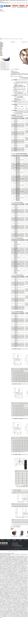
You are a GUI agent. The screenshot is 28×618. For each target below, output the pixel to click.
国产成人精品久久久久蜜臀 (21, 583)
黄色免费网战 (8, 595)
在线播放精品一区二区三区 (19, 615)
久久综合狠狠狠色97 (9, 567)
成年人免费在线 (21, 577)
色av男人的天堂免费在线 (14, 599)
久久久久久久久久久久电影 (3, 583)
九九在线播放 (20, 590)
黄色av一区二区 (5, 609)
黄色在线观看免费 (14, 567)
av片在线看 (1, 587)
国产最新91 (26, 587)
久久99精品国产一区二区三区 (15, 561)
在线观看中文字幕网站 (21, 591)
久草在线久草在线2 (19, 610)
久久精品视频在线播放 (9, 571)
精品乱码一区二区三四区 (7, 588)
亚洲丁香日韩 (3, 558)
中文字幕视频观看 (21, 587)
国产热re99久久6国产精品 (9, 591)
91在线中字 (25, 611)
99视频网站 (21, 589)
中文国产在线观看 (7, 580)
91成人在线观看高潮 (17, 580)
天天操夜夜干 (2, 606)
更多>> (12, 529)
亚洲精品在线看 (13, 588)
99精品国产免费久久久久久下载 (17, 569)
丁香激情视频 (23, 607)
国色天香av (11, 562)
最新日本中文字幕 (8, 599)
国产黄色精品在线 (12, 595)
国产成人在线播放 (9, 598)
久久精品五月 (20, 599)
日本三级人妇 (5, 608)
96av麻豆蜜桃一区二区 (21, 579)
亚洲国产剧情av (4, 600)
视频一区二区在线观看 (22, 581)
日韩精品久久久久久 (15, 568)
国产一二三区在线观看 (15, 563)
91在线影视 (21, 578)
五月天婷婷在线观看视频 (8, 570)
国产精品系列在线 (8, 564)
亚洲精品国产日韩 (20, 605)
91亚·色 (16, 579)
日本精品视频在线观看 (5, 568)
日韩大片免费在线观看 (15, 577)
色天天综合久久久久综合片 (20, 608)
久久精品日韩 (12, 580)
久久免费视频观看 (15, 560)
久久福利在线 (24, 592)
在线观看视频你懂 (8, 605)
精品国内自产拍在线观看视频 (19, 611)
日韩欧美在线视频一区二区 (4, 614)
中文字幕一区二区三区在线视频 (23, 586)
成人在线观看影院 (18, 564)
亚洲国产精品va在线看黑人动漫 (15, 597)
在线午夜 (17, 581)
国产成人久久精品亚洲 (6, 590)
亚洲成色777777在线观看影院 (21, 567)
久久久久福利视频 (11, 606)
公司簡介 (1, 11)
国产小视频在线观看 (24, 598)
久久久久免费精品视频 (3, 616)
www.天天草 (13, 600)
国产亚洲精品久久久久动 (12, 578)
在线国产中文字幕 (21, 595)
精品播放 (23, 610)
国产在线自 (3, 605)
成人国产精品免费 (14, 583)
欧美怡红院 (9, 592)
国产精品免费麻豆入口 (18, 600)
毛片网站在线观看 (5, 592)
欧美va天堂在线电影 (3, 591)
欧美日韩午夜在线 (22, 597)
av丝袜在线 (17, 572)
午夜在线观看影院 (21, 561)
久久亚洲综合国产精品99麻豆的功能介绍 (5, 597)
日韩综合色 (10, 568)
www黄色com (4, 567)
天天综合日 (14, 581)
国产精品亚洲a (25, 568)
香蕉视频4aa (13, 592)
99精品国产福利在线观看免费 (8, 607)
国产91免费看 (18, 588)
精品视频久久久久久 (3, 599)
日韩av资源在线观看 (10, 610)
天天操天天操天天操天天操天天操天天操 (10, 572)
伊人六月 (25, 589)
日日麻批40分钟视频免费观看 (13, 559)
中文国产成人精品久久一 (16, 589)
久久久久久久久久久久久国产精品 (13, 590)
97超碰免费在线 (14, 609)
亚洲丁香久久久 (8, 586)
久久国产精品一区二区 (10, 608)
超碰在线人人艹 (19, 582)
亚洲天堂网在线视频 (11, 573)
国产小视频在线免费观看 (23, 588)
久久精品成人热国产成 (14, 605)
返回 (11, 527)
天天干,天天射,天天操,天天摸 (16, 596)
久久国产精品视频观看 (12, 579)
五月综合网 (10, 614)
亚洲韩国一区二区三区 (20, 559)
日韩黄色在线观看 (20, 571)
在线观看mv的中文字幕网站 (16, 616)
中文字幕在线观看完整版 (8, 596)
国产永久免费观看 (15, 562)
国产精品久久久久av (25, 606)
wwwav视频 (15, 608)
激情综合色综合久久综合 (11, 615)
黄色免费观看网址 (25, 615)
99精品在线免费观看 (23, 570)
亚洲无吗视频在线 (23, 616)
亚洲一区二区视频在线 (20, 609)
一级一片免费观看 (3, 586)
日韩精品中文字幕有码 (22, 573)
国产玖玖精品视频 (8, 558)
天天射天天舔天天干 (24, 582)
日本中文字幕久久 (8, 600)
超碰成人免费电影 (25, 590)
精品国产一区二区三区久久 (8, 577)
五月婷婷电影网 (10, 560)
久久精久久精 (22, 596)
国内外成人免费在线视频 (9, 589)
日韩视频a (25, 595)
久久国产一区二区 (6, 606)
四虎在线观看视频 (25, 605)
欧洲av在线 (9, 563)
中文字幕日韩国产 (11, 587)
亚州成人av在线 (5, 563)
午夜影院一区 (19, 598)
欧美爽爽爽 (4, 571)
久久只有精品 (6, 578)
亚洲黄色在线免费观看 (21, 563)
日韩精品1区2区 (10, 609)
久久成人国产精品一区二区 (20, 601)
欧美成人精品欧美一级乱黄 (18, 606)
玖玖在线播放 (25, 558)
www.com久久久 (16, 587)
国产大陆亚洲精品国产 (9, 581)
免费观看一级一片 (15, 571)
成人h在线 (25, 579)
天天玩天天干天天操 (9, 616)
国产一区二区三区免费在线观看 (4, 559)
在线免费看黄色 (8, 561)
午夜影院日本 (14, 601)
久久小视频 (7, 601)
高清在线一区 (21, 572)
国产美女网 (1, 607)
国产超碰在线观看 (6, 611)
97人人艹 (23, 599)
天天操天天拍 (16, 573)
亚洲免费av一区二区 (12, 611)
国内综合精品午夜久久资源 (9, 582)
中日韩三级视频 (20, 568)
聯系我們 (4, 11)
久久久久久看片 (24, 564)
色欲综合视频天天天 (5, 579)
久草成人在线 (24, 600)
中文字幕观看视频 (6, 587)
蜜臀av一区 (25, 609)
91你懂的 (13, 607)
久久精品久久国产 (13, 564)
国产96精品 (15, 582)
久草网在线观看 (22, 614)
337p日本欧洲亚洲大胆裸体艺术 (15, 558)
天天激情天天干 (10, 583)
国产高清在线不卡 (10, 569)
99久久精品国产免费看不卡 (5, 562)
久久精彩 (10, 601)
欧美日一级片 (6, 573)
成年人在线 (17, 578)
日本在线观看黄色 (20, 562)
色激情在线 (25, 596)
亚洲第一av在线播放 (18, 607)
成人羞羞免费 (2, 588)
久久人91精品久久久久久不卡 (15, 586)
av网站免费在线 (15, 591)
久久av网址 (16, 595)
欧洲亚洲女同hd (5, 569)
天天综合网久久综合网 (19, 592)
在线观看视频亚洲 (14, 598)
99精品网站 (6, 560)
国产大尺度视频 (2, 580)
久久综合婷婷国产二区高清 (16, 570)
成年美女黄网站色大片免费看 (22, 560)
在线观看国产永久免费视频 (16, 614)
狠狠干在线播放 (24, 569)
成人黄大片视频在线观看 (23, 580)
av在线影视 (14, 610)
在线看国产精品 (5, 615)
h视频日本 (21, 558)
